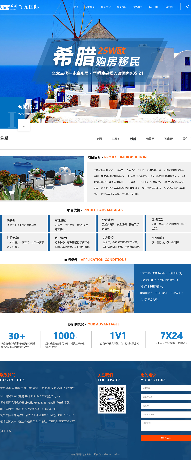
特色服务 (138, 6)
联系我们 (169, 6)
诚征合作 (153, 6)
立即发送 (166, 437)
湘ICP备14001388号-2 (109, 454)
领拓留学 (106, 6)
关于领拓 (90, 6)
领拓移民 (122, 6)
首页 (76, 6)
